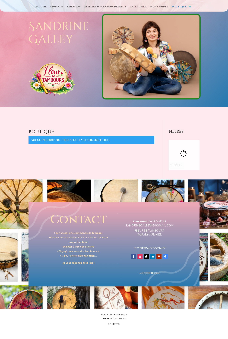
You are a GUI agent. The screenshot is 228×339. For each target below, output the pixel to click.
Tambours (57, 7)
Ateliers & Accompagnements (105, 7)
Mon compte (159, 7)
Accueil (40, 7)
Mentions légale (148, 273)
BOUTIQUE (179, 7)
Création (74, 7)
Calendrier (138, 7)
